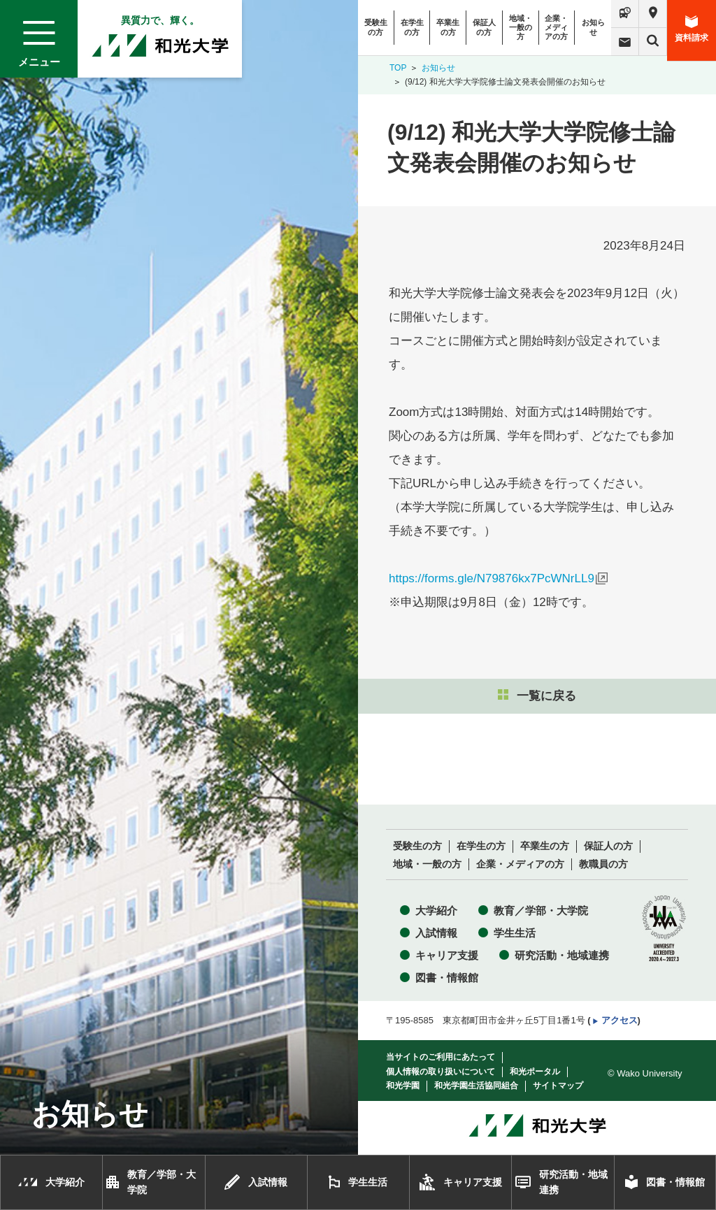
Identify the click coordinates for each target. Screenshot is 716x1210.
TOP (397, 68)
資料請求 (691, 29)
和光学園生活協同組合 (476, 1085)
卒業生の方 (447, 27)
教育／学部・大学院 (541, 910)
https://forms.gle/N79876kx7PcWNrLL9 (491, 578)
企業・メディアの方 (556, 27)
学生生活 (515, 933)
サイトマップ (558, 1085)
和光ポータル (535, 1071)
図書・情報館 (446, 978)
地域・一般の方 (520, 27)
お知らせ (593, 27)
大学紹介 (436, 910)
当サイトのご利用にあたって (440, 1057)
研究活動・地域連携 (562, 955)
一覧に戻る (537, 696)
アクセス (619, 1020)
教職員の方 (603, 864)
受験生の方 (375, 27)
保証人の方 (484, 27)
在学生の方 (412, 27)
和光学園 (403, 1085)
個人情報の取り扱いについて (440, 1071)
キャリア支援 (446, 955)
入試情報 (436, 933)
